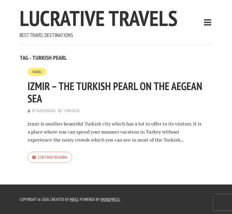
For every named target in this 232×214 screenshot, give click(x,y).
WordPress (110, 199)
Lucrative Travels (99, 18)
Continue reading (53, 157)
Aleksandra (46, 110)
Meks (74, 199)
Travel (37, 71)
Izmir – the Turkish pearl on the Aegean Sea (115, 92)
